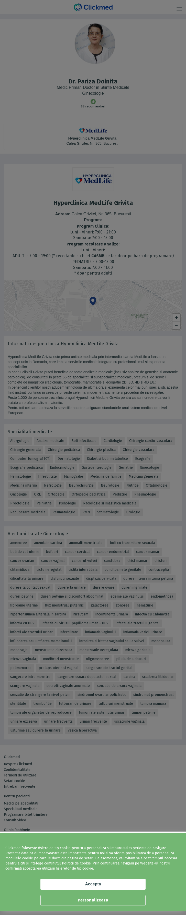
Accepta (93, 884)
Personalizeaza (93, 900)
